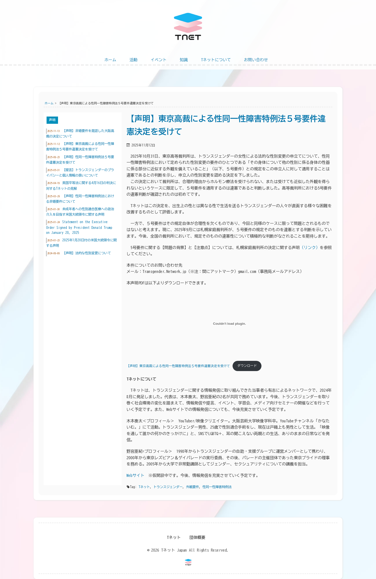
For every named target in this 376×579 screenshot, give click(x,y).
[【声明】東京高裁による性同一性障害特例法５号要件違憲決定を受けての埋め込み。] (229, 323)
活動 (133, 60)
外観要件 (192, 487)
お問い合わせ (256, 60)
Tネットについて (216, 60)
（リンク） (310, 248)
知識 (184, 60)
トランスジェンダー (168, 487)
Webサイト (135, 475)
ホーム (110, 60)
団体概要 (197, 537)
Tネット (144, 487)
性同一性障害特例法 (217, 487)
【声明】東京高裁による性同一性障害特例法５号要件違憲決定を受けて (178, 365)
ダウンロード (247, 365)
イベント (159, 60)
